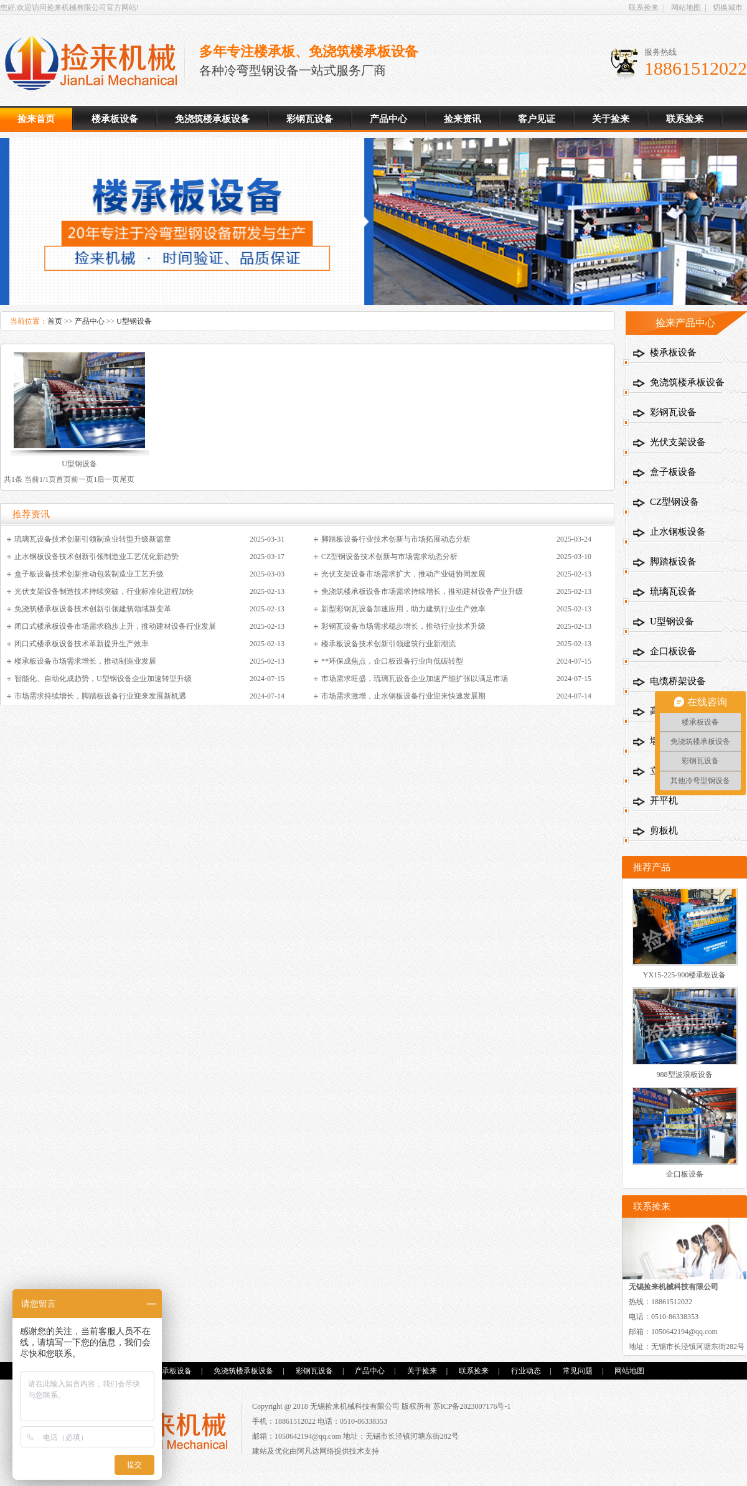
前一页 (82, 479)
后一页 (108, 479)
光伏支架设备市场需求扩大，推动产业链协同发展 (403, 574)
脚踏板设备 (673, 562)
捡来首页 (36, 119)
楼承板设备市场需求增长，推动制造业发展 (85, 661)
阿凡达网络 (315, 1451)
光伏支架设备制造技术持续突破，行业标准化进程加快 (104, 591)
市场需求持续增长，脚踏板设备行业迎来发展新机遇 (100, 696)
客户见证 (536, 119)
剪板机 (664, 830)
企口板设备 (673, 651)
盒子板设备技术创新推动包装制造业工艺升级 (89, 574)
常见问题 (578, 1370)
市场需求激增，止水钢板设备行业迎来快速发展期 (403, 696)
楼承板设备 (95, 63)
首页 (54, 321)
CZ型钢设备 (674, 502)
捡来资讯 (462, 119)
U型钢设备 (134, 321)
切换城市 (728, 7)
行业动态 (526, 1370)
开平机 (664, 801)
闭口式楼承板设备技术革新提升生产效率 (81, 643)
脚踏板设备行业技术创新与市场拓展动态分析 (396, 539)
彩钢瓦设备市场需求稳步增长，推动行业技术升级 (403, 626)
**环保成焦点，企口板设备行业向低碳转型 (392, 661)
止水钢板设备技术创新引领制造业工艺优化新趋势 (96, 556)
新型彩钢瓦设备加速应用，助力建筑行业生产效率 (403, 608)
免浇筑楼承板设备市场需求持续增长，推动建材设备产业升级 (422, 591)
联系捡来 (644, 7)
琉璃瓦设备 (673, 591)
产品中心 (388, 119)
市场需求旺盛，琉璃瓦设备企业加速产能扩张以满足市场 (414, 678)
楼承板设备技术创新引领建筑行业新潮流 (388, 643)
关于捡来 (610, 119)
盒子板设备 (673, 472)
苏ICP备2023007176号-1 (472, 1406)
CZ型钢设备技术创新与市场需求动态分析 (389, 556)
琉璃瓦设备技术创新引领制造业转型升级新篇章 (92, 539)
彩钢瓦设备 (309, 119)
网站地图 (686, 7)
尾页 (127, 479)
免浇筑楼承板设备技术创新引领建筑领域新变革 (92, 608)
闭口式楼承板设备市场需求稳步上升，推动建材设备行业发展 (115, 626)
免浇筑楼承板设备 (212, 119)
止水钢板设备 (678, 532)
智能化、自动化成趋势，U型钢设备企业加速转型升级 (103, 678)
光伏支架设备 (678, 442)
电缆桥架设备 (678, 681)
